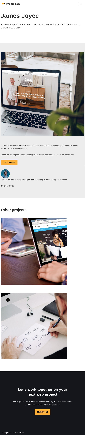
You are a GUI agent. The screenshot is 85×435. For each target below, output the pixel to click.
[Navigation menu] (80, 4)
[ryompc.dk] (11, 4)
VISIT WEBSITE (9, 162)
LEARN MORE (42, 412)
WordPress (19, 433)
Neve (4, 433)
